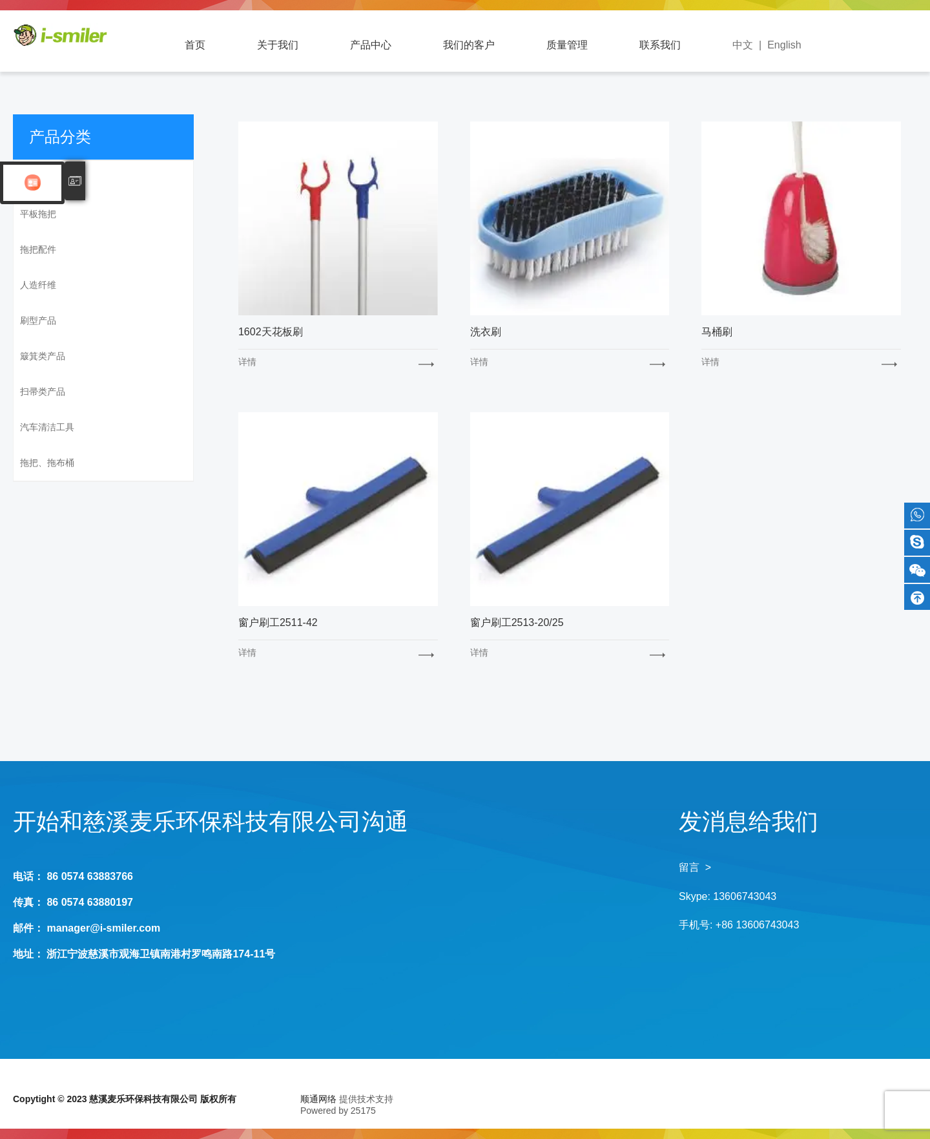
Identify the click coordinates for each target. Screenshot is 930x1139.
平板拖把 (38, 214)
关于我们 (277, 44)
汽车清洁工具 (47, 427)
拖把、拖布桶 (47, 462)
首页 (195, 44)
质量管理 (567, 44)
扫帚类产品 (42, 391)
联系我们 (660, 44)
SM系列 (36, 178)
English (784, 44)
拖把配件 (38, 249)
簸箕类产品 (42, 356)
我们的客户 (469, 44)
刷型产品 (38, 320)
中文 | (749, 44)
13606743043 (744, 896)
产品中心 (370, 44)
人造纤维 (38, 285)
